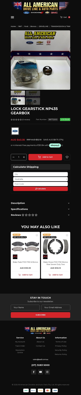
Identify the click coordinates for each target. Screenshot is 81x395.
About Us (40, 342)
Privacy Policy (61, 346)
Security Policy (61, 350)
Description (18, 203)
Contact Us (40, 346)
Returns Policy (61, 354)
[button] (67, 157)
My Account (20, 342)
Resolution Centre (20, 351)
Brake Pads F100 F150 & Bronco (25, 262)
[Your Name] (25, 307)
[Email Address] (55, 307)
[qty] (40, 174)
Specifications (19, 209)
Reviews (24, 215)
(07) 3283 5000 (41, 365)
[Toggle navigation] (12, 17)
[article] (25, 256)
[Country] (40, 179)
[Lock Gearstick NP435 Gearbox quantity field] (19, 157)
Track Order (20, 346)
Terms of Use (60, 342)
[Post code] (40, 184)
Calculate (40, 189)
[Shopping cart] (65, 17)
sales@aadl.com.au (40, 359)
